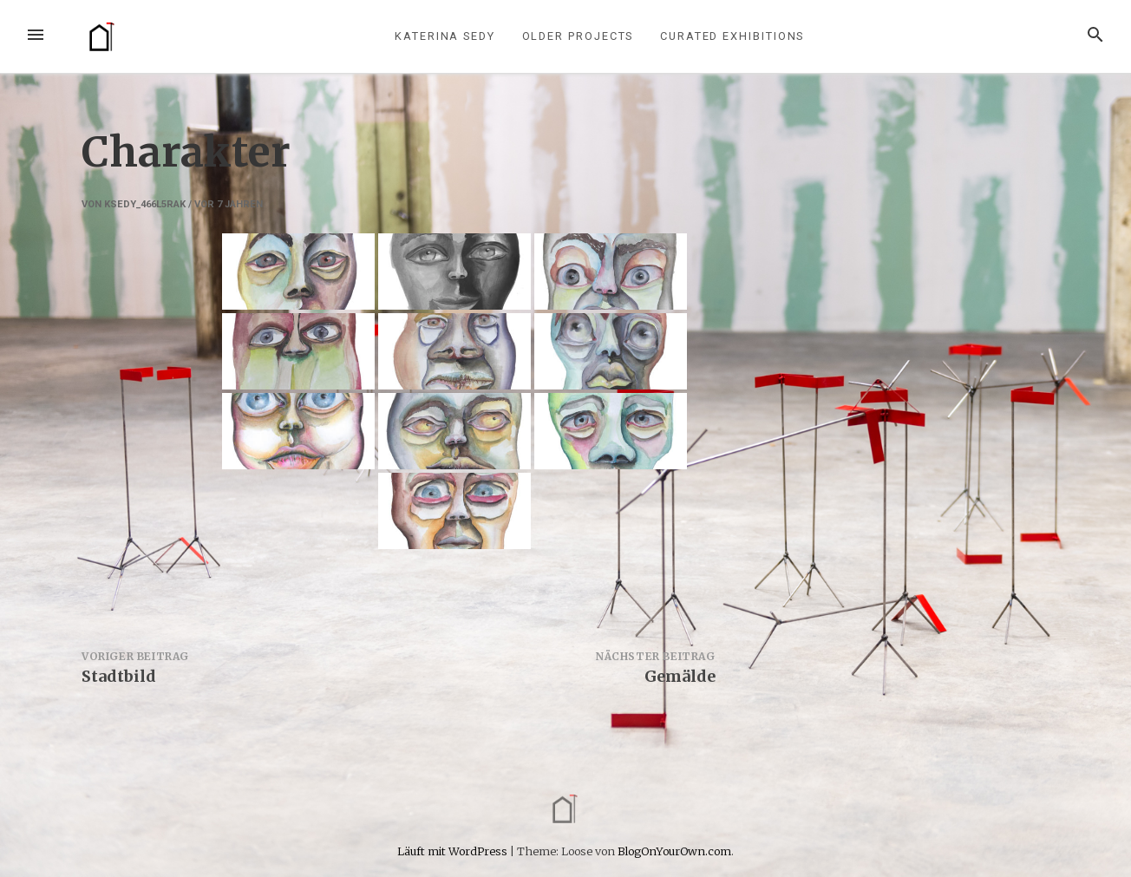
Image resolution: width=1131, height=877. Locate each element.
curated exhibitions (732, 36)
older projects (578, 36)
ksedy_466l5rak (145, 204)
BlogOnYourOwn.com (674, 851)
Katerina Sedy (445, 36)
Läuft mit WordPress (453, 851)
